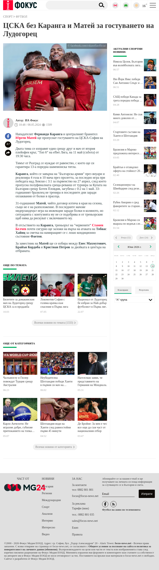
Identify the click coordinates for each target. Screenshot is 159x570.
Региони (47, 493)
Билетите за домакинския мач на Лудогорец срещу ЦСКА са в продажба (18, 303)
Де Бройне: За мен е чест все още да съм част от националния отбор (93, 427)
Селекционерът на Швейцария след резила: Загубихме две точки (128, 186)
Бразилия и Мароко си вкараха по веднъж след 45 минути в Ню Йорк (127, 221)
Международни (51, 500)
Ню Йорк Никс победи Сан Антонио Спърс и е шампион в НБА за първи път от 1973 (127, 81)
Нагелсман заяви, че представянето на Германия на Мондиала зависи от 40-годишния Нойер (92, 382)
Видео (45, 534)
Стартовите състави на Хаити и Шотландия (126, 133)
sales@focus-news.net (85, 520)
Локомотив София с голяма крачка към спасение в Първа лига (54, 303)
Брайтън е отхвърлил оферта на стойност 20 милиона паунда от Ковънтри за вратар (126, 169)
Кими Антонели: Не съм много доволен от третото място (127, 116)
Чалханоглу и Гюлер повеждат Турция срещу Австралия (18, 381)
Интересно (48, 527)
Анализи (47, 513)
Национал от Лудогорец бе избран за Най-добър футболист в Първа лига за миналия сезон (92, 303)
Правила (77, 534)
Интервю (47, 520)
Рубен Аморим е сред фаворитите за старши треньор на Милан (126, 204)
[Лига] (134, 299)
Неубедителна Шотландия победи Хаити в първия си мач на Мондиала (56, 382)
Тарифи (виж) (80, 508)
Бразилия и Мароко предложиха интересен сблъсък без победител (127, 151)
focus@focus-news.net (85, 496)
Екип (75, 527)
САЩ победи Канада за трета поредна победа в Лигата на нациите (127, 98)
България (47, 486)
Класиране (123, 290)
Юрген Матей (26, 138)
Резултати (144, 290)
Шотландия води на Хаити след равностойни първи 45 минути (55, 427)
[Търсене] (69, 5)
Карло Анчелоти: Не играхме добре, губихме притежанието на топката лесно (18, 428)
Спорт (45, 507)
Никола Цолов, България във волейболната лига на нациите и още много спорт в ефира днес (128, 63)
